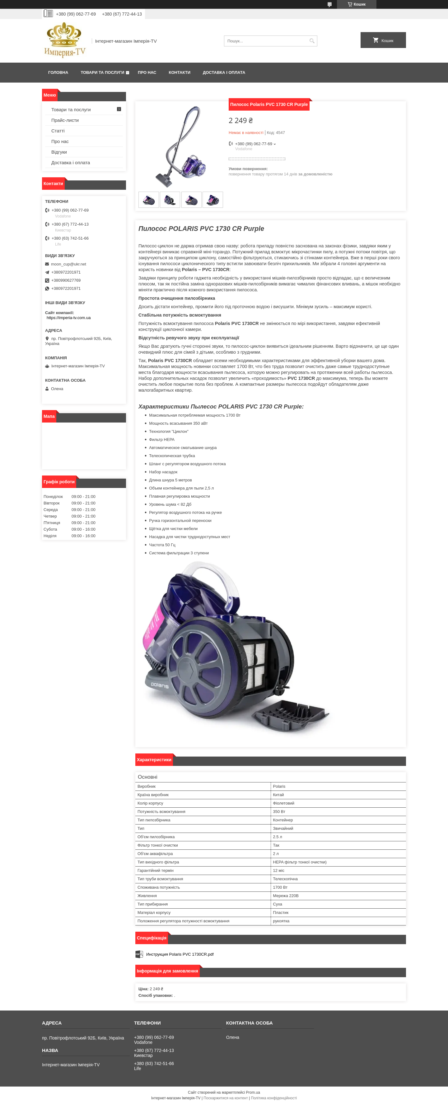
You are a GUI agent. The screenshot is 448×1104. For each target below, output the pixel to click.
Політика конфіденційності (274, 1098)
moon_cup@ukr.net (68, 264)
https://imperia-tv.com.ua (69, 317)
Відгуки (59, 152)
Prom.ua (253, 1092)
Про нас (147, 72)
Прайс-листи (65, 120)
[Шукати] (311, 41)
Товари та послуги (102, 72)
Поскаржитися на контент (225, 1098)
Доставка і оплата (224, 72)
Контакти (180, 72)
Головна (58, 72)
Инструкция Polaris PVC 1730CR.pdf (180, 954)
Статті (58, 130)
